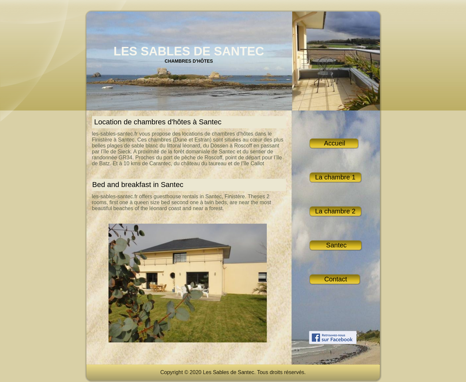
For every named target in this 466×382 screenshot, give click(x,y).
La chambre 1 (335, 177)
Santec (335, 245)
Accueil (334, 143)
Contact (335, 279)
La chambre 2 (335, 211)
